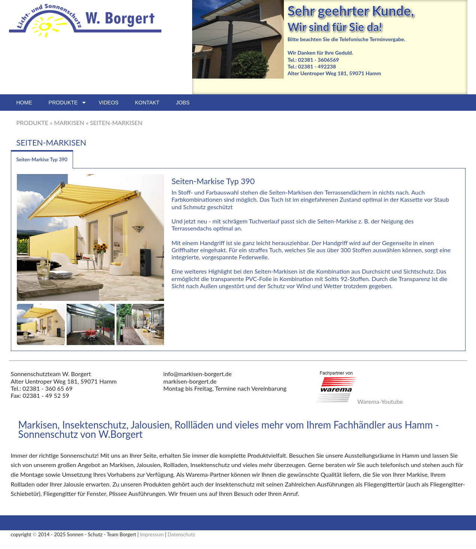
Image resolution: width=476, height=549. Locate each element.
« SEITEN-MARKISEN (114, 122)
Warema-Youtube (380, 401)
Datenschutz (181, 534)
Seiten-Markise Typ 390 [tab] (41, 159)
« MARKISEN (67, 122)
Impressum (152, 534)
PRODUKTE (32, 122)
